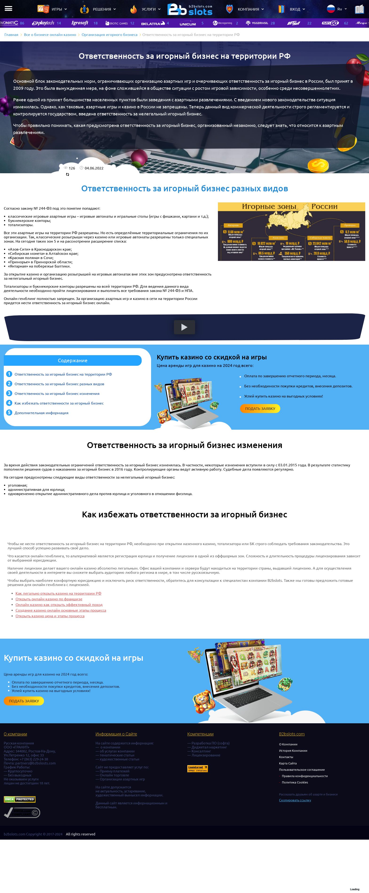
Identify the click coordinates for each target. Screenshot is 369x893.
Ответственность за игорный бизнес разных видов (59, 384)
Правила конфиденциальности (305, 776)
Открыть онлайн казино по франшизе (49, 599)
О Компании (288, 744)
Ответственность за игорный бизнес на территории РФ (63, 374)
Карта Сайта (288, 763)
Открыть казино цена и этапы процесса (50, 616)
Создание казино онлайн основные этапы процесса (61, 610)
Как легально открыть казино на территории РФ (58, 593)
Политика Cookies (295, 782)
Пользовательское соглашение (302, 769)
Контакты (286, 757)
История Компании (293, 750)
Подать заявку (260, 408)
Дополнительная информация (41, 413)
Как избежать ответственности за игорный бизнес (59, 403)
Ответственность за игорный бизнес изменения (57, 393)
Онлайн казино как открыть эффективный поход (59, 604)
